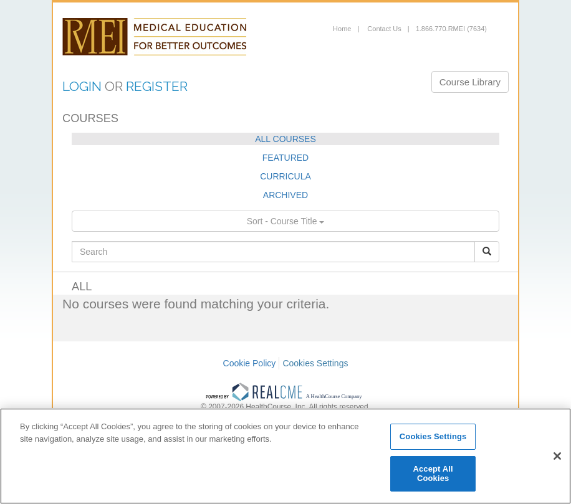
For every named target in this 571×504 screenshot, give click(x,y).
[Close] (557, 456)
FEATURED (285, 158)
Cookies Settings (315, 363)
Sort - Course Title (286, 221)
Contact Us (383, 28)
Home (342, 28)
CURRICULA (285, 176)
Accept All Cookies (433, 473)
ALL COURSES (285, 139)
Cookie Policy (249, 363)
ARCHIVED (285, 195)
